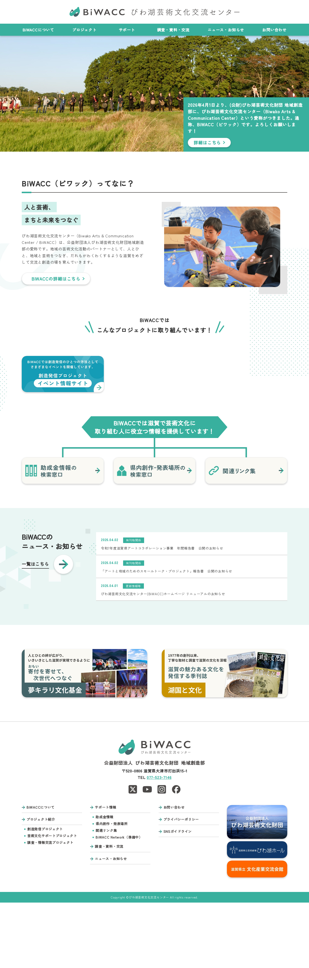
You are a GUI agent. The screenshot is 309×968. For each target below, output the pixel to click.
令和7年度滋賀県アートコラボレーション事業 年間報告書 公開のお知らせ (162, 613)
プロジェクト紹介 (41, 885)
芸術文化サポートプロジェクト (52, 901)
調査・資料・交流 (173, 30)
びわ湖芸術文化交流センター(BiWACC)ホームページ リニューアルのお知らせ (163, 659)
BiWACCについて (38, 30)
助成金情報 (104, 882)
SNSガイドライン (177, 897)
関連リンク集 (106, 896)
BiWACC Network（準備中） (119, 902)
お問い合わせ (274, 30)
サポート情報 (105, 872)
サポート (129, 30)
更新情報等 (133, 651)
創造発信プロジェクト (45, 894)
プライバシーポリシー (181, 885)
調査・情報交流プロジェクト (50, 908)
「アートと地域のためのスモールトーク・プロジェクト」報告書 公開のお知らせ (166, 636)
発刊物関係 (133, 605)
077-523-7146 (159, 843)
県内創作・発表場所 (111, 889)
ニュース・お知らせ (226, 30)
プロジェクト (86, 30)
